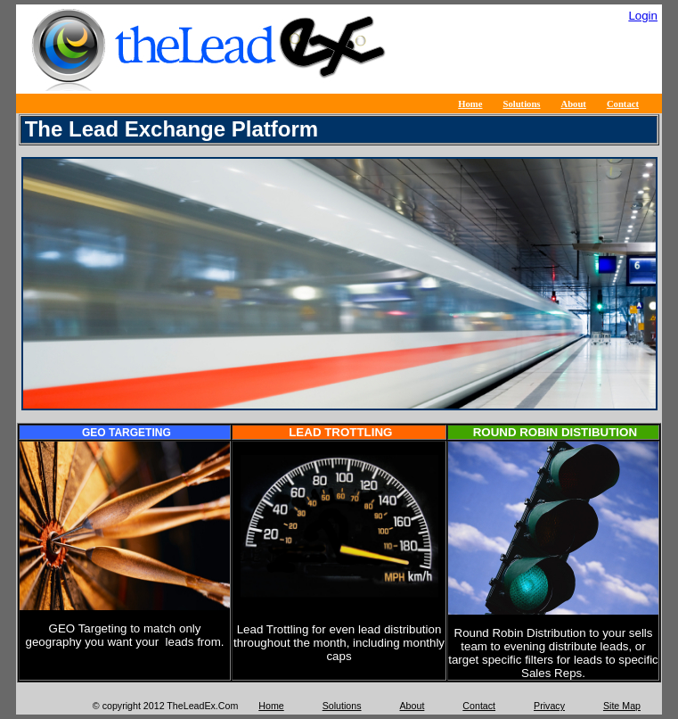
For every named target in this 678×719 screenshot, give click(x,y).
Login (643, 15)
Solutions (521, 104)
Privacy (549, 705)
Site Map (622, 705)
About (572, 104)
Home (470, 104)
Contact (623, 104)
